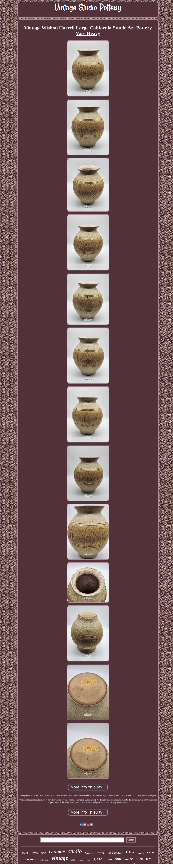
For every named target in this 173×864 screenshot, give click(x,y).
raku (108, 859)
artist (73, 860)
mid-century (116, 852)
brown (88, 860)
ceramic (57, 851)
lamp (101, 852)
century (143, 858)
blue (130, 852)
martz (25, 852)
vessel (35, 852)
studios (141, 853)
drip (43, 852)
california (43, 860)
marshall (30, 859)
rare (150, 852)
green (81, 860)
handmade (89, 853)
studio (75, 851)
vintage (60, 858)
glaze (98, 859)
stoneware (124, 858)
